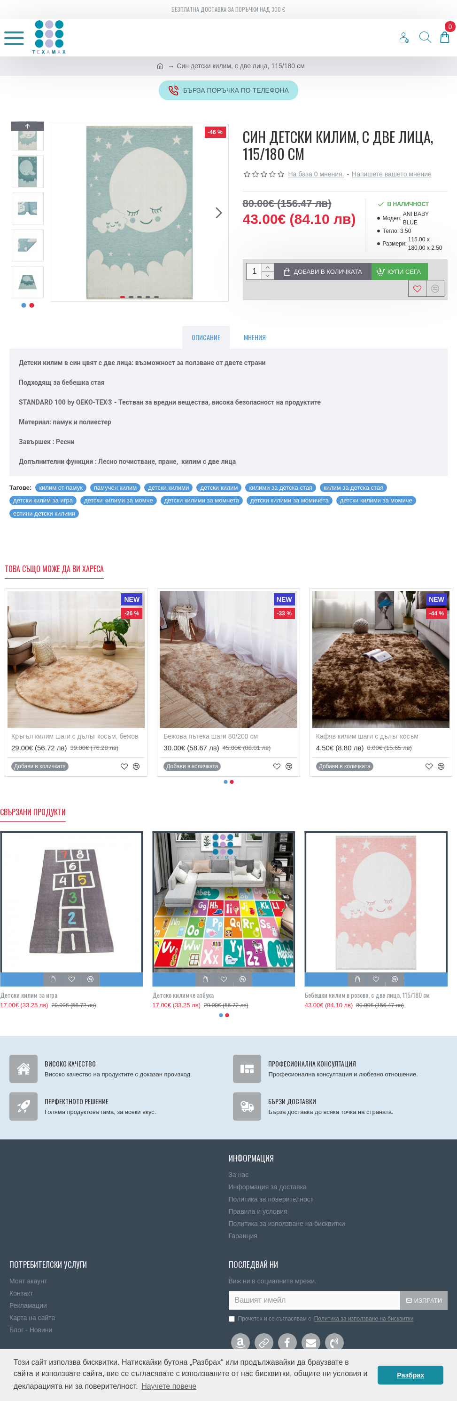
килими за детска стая (280, 487)
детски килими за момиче (376, 500)
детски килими (168, 487)
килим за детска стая (353, 487)
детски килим (219, 487)
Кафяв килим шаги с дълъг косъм (367, 736)
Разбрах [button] (410, 1375)
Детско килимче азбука (183, 995)
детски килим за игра (43, 500)
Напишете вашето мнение (392, 174)
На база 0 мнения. (316, 174)
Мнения (255, 337)
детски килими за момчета (201, 500)
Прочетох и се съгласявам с (322, 1318)
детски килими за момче (118, 500)
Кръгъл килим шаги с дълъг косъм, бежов (75, 736)
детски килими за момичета (289, 500)
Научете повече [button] (168, 1386)
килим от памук (60, 487)
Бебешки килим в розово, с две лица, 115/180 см (367, 995)
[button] (218, 212)
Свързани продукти (33, 812)
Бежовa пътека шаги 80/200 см (210, 736)
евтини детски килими (44, 513)
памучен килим (115, 487)
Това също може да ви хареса (54, 569)
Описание (206, 337)
